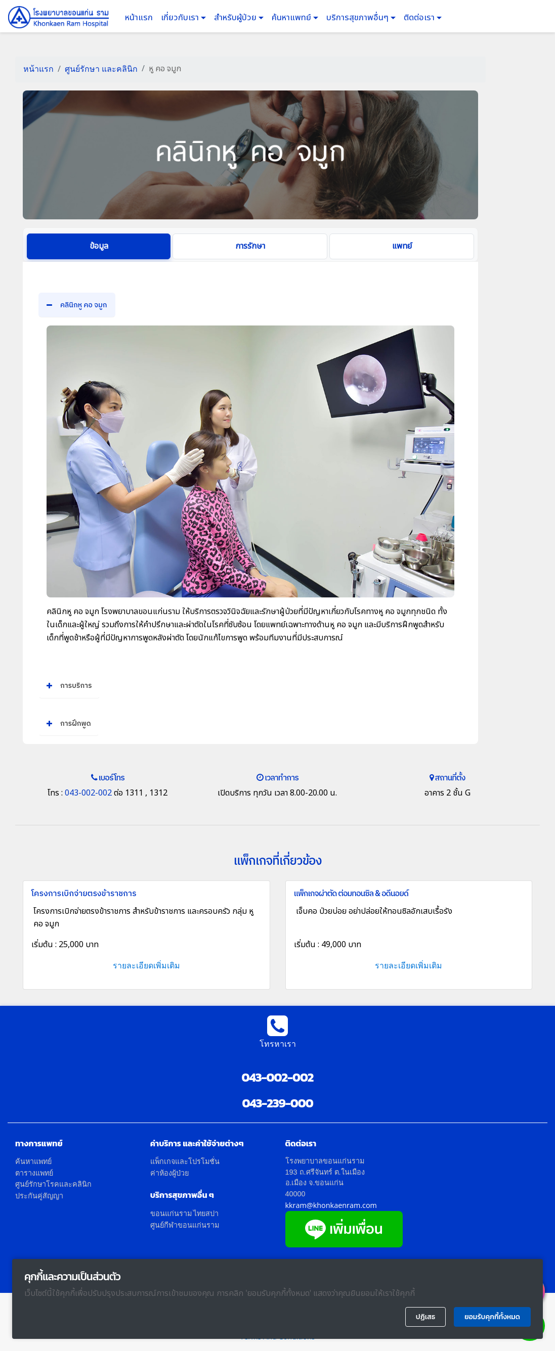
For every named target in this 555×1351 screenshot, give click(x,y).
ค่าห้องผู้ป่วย (169, 1173)
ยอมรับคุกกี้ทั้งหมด (492, 1317)
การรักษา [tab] (250, 246)
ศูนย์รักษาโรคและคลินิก (53, 1184)
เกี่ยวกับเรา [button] (181, 17)
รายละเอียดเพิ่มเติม (146, 965)
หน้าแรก (139, 17)
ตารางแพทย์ (34, 1173)
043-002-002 (87, 793)
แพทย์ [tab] (402, 246)
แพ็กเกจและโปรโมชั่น (185, 1161)
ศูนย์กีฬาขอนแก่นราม (184, 1225)
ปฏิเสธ (426, 1317)
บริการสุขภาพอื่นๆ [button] (358, 17)
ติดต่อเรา (420, 17)
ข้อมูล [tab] (99, 246)
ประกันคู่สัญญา (39, 1195)
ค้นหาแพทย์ (292, 17)
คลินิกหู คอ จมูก (77, 305)
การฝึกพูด (69, 723)
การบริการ (69, 685)
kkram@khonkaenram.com (331, 1205)
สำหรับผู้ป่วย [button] (236, 17)
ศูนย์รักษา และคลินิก (101, 68)
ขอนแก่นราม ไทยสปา (184, 1213)
